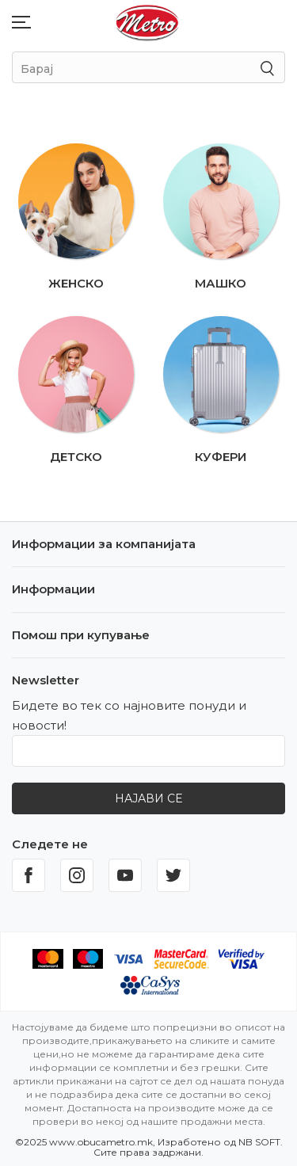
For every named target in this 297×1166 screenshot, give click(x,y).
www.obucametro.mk (101, 1142)
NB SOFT (259, 1142)
